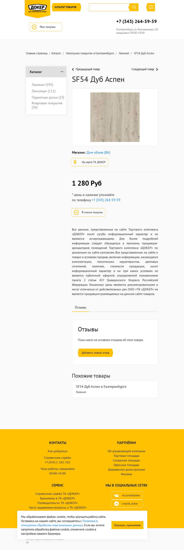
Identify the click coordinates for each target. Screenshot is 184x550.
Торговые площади (126, 456)
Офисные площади (126, 465)
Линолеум (43, 91)
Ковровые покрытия (47, 105)
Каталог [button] (66, 7)
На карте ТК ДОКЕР (89, 162)
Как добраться (57, 451)
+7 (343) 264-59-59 (136, 21)
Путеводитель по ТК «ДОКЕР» (57, 503)
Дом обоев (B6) (98, 152)
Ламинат (42, 85)
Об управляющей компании (126, 451)
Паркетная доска (48, 97)
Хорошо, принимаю (127, 525)
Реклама (126, 474)
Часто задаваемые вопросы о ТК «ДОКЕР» (57, 507)
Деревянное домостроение (126, 469)
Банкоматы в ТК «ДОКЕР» (57, 498)
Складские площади (126, 460)
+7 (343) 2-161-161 (57, 462)
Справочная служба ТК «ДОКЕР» (57, 494)
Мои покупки (45, 27)
